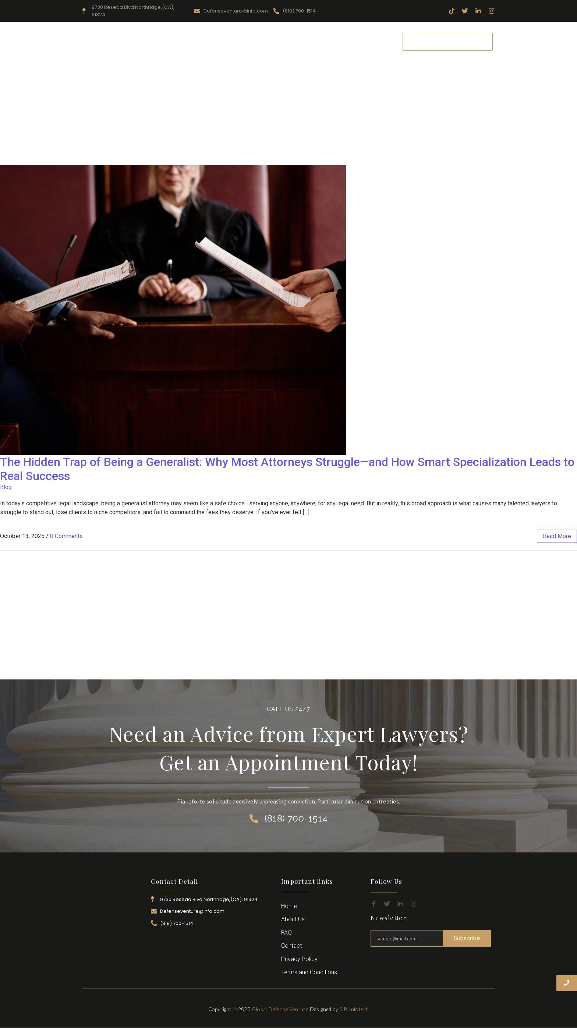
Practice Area (275, 41)
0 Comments (66, 536)
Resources (233, 41)
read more (557, 536)
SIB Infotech (354, 1009)
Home (161, 41)
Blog (6, 487)
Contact (378, 41)
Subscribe (467, 938)
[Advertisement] (288, 109)
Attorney (316, 41)
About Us (195, 41)
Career (348, 41)
